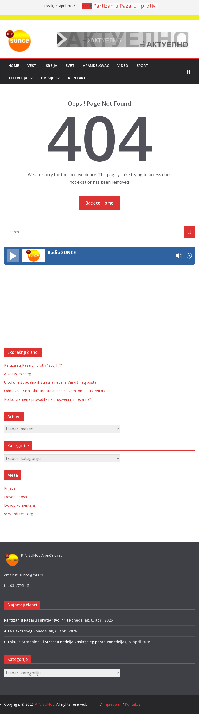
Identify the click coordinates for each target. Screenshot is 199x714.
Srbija (51, 65)
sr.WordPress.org (18, 513)
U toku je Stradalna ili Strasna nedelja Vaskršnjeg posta (50, 382)
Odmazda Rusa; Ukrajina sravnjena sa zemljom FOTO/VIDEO (55, 390)
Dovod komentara (19, 505)
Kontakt (77, 77)
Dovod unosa (15, 496)
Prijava (10, 488)
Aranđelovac (96, 65)
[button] (30, 78)
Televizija (17, 77)
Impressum (113, 704)
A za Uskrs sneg (17, 373)
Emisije (47, 77)
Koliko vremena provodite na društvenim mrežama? (47, 399)
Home (13, 65)
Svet (70, 65)
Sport (142, 65)
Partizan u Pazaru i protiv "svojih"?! (33, 365)
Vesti (32, 65)
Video (122, 65)
